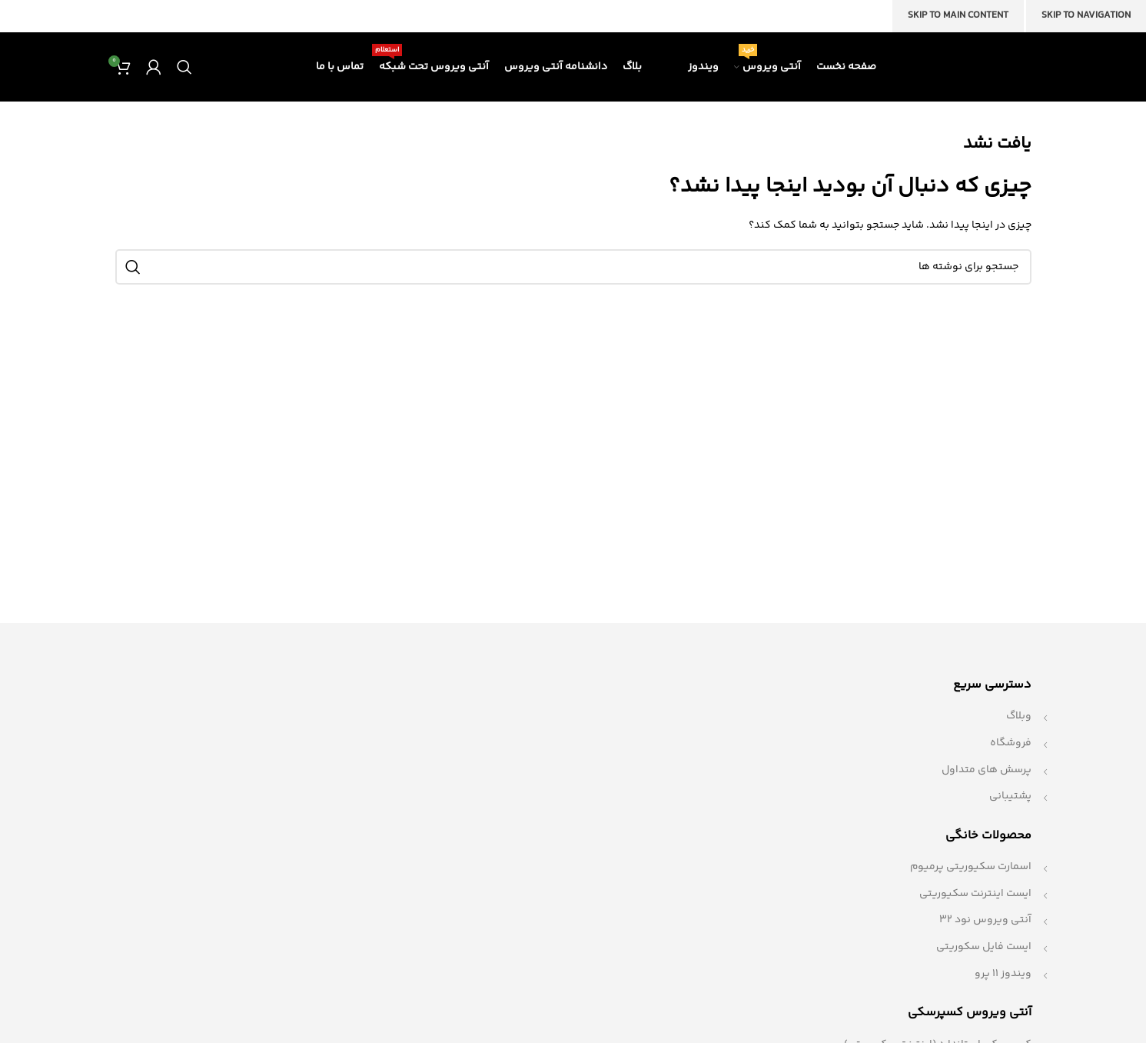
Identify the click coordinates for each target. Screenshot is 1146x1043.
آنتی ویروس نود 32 (985, 919)
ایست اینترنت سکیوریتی (975, 893)
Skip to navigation (1086, 15)
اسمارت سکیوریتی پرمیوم (970, 866)
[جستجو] (184, 67)
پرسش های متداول (986, 769)
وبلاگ (1018, 716)
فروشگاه (1010, 743)
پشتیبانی (1010, 796)
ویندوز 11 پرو (1003, 973)
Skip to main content (958, 15)
